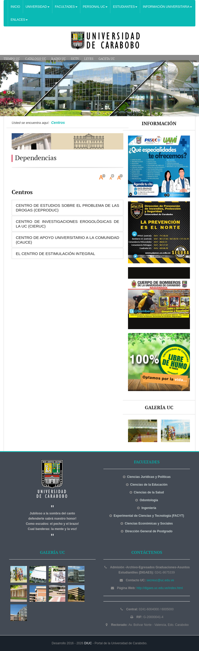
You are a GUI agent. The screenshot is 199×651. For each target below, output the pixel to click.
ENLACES (19, 20)
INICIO (15, 7)
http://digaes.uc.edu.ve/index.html (160, 588)
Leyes (88, 59)
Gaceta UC (106, 59)
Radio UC (58, 59)
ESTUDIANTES (125, 7)
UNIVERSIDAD (37, 7)
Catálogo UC (35, 59)
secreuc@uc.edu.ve (160, 580)
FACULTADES (66, 7)
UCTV (75, 59)
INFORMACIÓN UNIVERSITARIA (167, 7)
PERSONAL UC (95, 7)
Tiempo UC (12, 59)
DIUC (88, 643)
